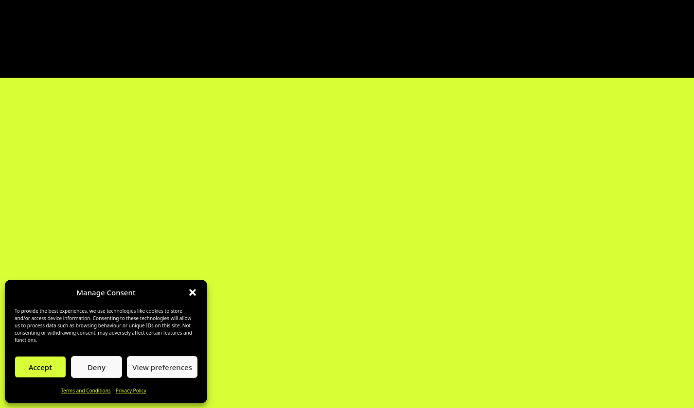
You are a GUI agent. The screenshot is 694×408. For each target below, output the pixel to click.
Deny (97, 367)
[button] (192, 292)
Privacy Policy (131, 390)
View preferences (162, 367)
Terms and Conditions (85, 390)
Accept (40, 367)
